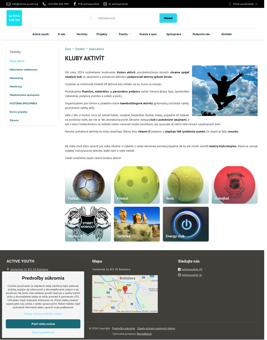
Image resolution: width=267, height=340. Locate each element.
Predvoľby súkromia (123, 328)
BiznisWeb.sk (144, 333)
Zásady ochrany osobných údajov (156, 328)
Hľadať (168, 18)
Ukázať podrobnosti (43, 332)
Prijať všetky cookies (43, 324)
